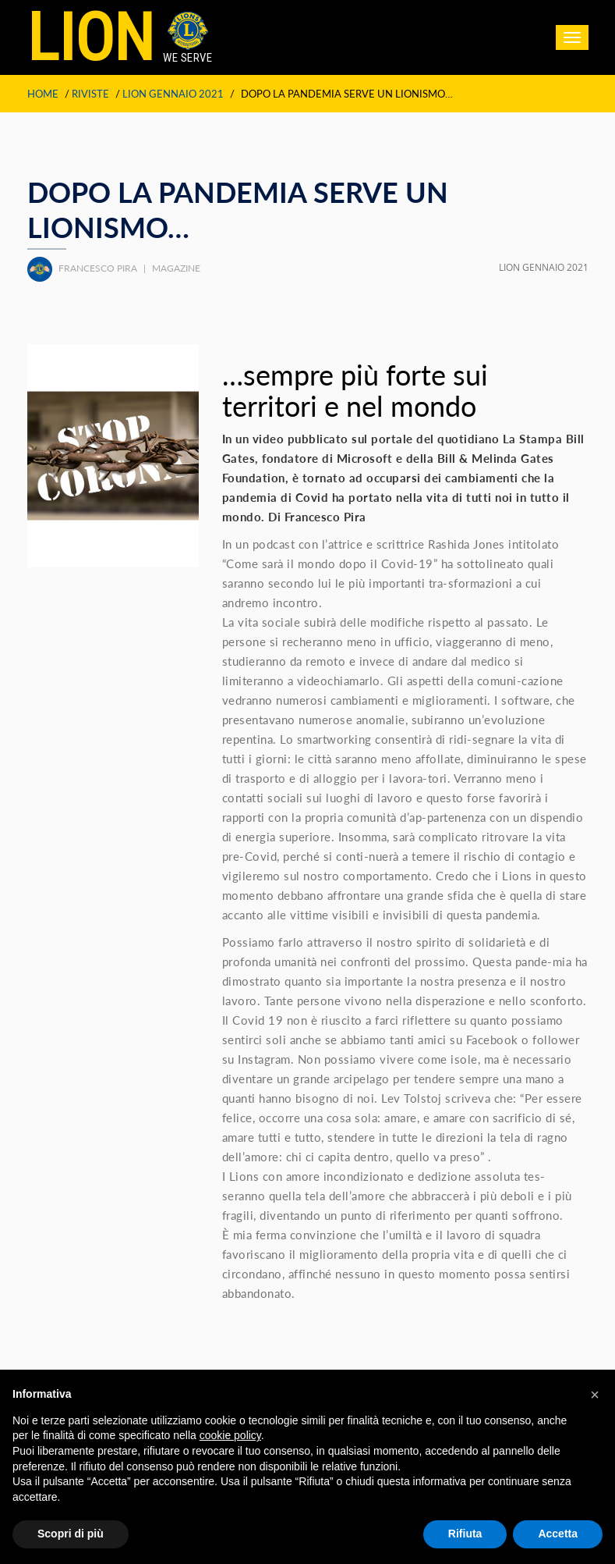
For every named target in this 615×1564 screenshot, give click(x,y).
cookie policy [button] (230, 1435)
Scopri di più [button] (70, 1533)
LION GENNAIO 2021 (173, 93)
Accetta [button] (558, 1533)
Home (42, 93)
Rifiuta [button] (465, 1533)
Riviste (90, 93)
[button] (594, 1394)
